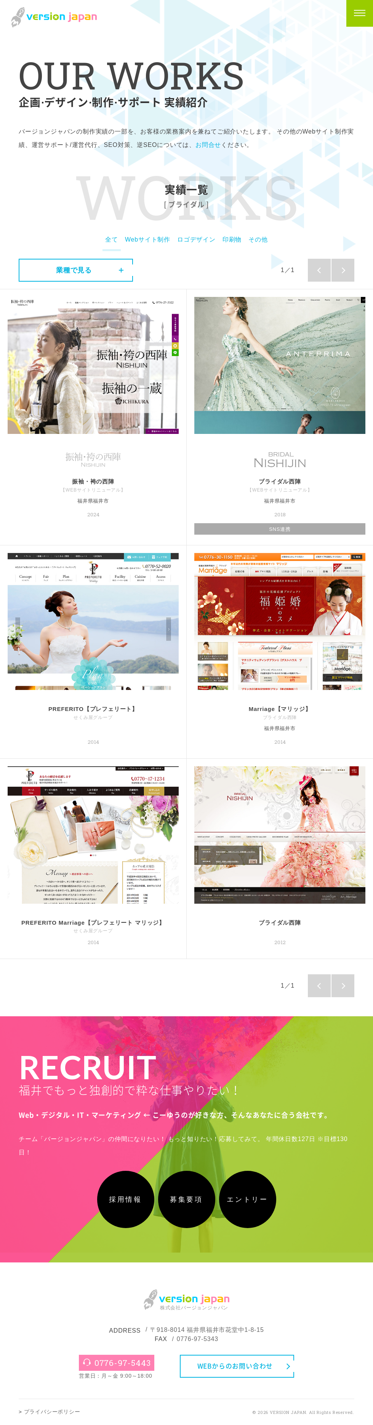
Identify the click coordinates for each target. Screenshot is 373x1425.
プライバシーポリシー (52, 1412)
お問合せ (208, 145)
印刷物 (232, 239)
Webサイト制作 (147, 239)
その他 (257, 239)
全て (111, 239)
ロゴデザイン (196, 239)
